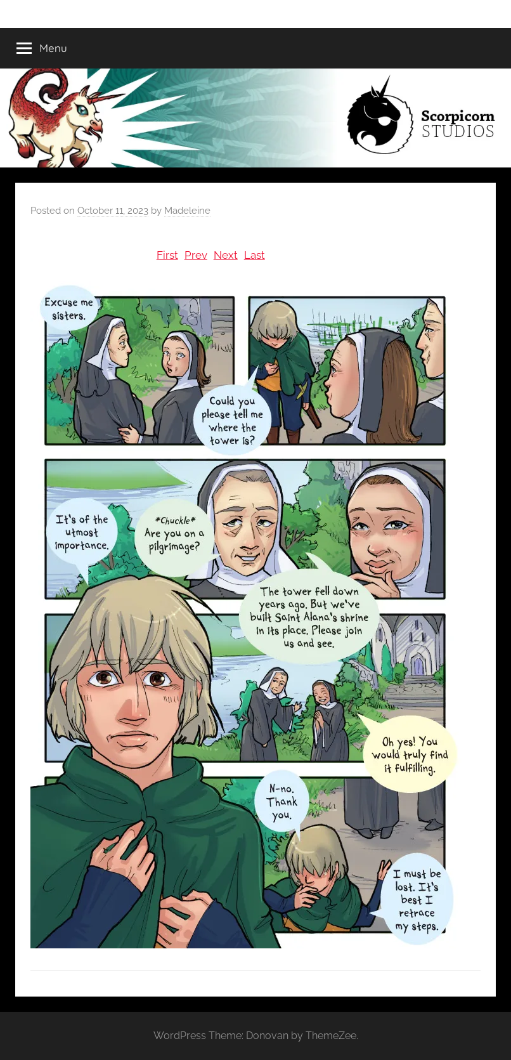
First (167, 255)
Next (226, 255)
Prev (195, 255)
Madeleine (187, 210)
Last (254, 255)
